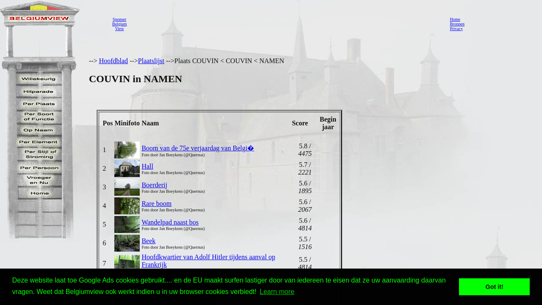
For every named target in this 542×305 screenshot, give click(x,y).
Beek (148, 240)
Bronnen (457, 24)
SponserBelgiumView (119, 24)
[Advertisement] (286, 24)
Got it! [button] (494, 286)
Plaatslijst (151, 60)
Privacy (456, 28)
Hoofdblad (113, 60)
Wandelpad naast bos (170, 222)
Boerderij (154, 185)
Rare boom (156, 203)
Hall (147, 166)
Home (455, 19)
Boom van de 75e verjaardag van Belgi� (197, 148)
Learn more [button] (277, 291)
